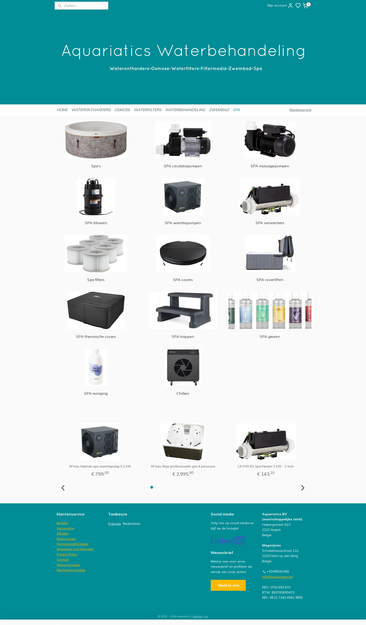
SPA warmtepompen (183, 222)
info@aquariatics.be (277, 577)
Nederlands (132, 524)
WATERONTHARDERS (91, 109)
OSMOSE (122, 109)
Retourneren (66, 539)
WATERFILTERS (147, 109)
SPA (236, 109)
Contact (63, 559)
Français (114, 524)
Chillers (182, 393)
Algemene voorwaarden (75, 549)
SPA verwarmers (270, 222)
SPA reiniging (96, 393)
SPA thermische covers (96, 336)
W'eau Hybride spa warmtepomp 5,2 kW (100, 466)
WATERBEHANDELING (185, 109)
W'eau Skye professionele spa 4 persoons (183, 466)
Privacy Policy (67, 554)
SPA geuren (270, 336)
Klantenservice (300, 110)
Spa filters (96, 279)
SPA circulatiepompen (183, 166)
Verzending (65, 528)
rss (206, 616)
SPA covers (183, 279)
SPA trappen (183, 336)
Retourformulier (68, 565)
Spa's (96, 166)
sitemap (197, 616)
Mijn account (280, 5)
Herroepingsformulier (73, 544)
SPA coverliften (270, 279)
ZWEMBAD (219, 109)
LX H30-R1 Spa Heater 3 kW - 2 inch (266, 466)
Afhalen (63, 533)
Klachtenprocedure (71, 570)
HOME (61, 109)
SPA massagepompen (270, 166)
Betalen (62, 523)
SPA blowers (96, 222)
